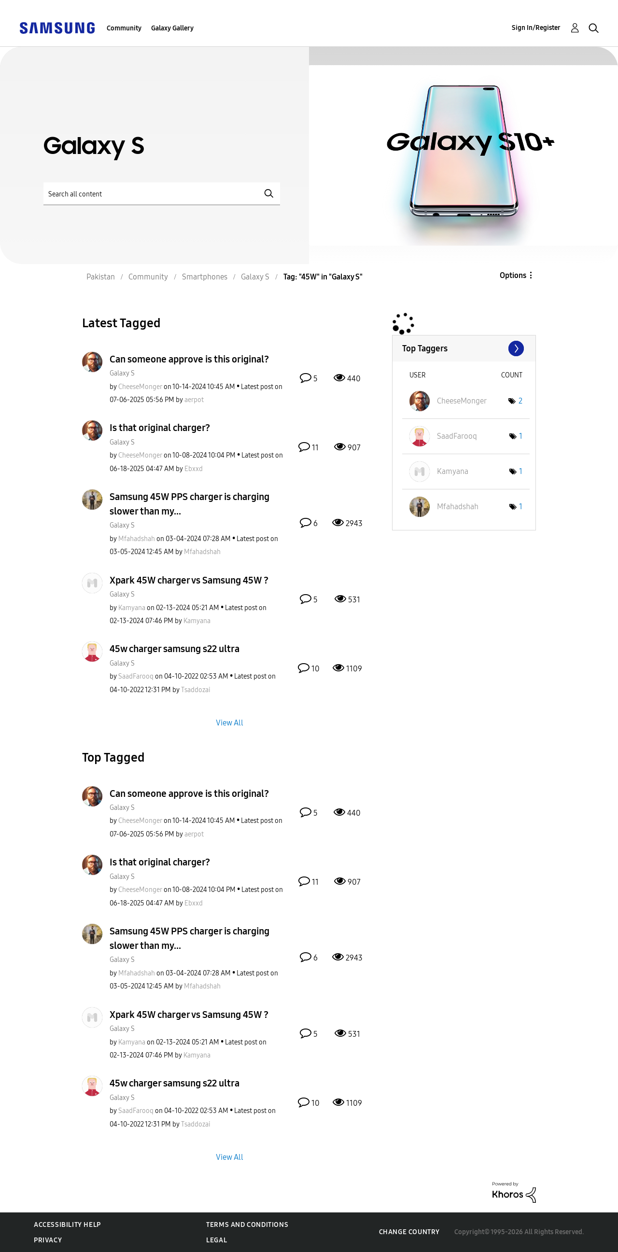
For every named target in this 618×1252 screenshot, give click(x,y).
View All (229, 722)
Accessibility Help (67, 1225)
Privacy (48, 1240)
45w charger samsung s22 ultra (174, 648)
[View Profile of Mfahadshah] (136, 539)
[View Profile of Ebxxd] (193, 469)
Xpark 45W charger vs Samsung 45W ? (189, 580)
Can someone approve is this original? (189, 359)
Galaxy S (122, 373)
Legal (216, 1240)
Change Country (409, 1232)
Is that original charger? (160, 427)
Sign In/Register (536, 28)
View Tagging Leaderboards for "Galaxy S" (464, 348)
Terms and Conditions (247, 1225)
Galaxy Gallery (172, 28)
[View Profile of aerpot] (194, 400)
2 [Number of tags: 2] (520, 400)
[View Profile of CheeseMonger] (140, 387)
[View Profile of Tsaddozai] (196, 690)
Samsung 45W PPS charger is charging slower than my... (189, 504)
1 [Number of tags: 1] (520, 436)
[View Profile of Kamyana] (131, 608)
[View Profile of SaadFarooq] (136, 676)
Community (124, 28)
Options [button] (513, 275)
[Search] (161, 193)
